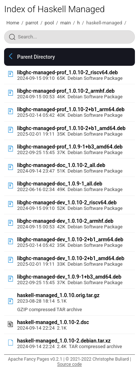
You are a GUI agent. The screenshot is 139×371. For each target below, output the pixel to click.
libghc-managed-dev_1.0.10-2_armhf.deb (65, 221)
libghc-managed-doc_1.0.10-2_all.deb (61, 165)
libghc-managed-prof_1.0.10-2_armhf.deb (66, 91)
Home (12, 22)
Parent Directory (36, 57)
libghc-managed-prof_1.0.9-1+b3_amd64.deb (70, 147)
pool (49, 22)
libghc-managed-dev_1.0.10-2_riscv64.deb (66, 202)
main (65, 22)
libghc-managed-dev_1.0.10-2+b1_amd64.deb (70, 258)
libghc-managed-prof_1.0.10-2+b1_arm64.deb (71, 109)
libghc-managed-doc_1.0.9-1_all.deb (59, 184)
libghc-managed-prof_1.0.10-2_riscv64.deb (67, 72)
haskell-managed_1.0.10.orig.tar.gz (58, 295)
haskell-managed (104, 22)
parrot (32, 22)
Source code (69, 364)
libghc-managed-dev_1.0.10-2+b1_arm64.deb (70, 239)
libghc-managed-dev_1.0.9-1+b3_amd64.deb (69, 277)
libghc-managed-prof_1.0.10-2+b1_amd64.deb (71, 128)
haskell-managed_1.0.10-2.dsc (53, 322)
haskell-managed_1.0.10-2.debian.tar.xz (63, 341)
